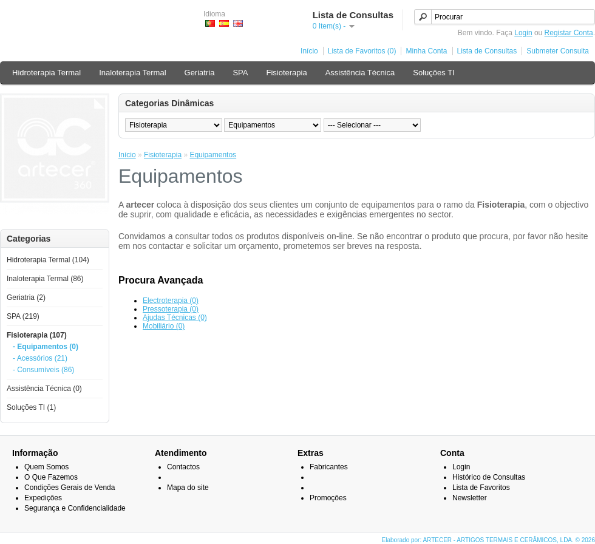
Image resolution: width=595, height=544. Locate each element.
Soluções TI (433, 72)
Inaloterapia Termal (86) (45, 278)
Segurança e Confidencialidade (75, 508)
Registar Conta (569, 33)
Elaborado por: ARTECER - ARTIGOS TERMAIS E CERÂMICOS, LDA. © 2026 (488, 540)
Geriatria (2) (26, 297)
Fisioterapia (286, 72)
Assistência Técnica (360, 72)
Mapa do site (188, 487)
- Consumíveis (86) (43, 369)
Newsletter (469, 498)
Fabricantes (329, 467)
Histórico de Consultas (488, 477)
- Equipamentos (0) (45, 346)
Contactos (183, 467)
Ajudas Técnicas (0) (175, 317)
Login (523, 33)
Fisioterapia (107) (37, 335)
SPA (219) (23, 316)
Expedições (43, 498)
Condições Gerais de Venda (69, 487)
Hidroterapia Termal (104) (48, 260)
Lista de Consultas (487, 51)
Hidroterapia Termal (46, 72)
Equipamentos (212, 155)
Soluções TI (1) (31, 407)
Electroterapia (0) (171, 300)
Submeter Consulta (557, 51)
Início (309, 51)
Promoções (328, 498)
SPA (240, 72)
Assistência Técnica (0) (44, 388)
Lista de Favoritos (481, 487)
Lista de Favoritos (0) (362, 51)
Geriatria (200, 72)
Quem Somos (46, 467)
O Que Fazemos (51, 477)
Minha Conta (426, 51)
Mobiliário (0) (164, 326)
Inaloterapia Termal (132, 72)
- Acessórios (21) (40, 358)
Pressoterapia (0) (171, 309)
